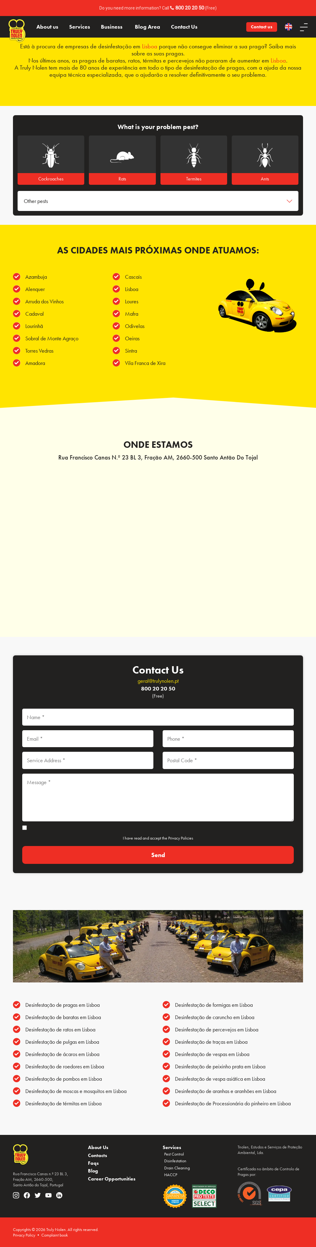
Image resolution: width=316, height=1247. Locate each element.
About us (47, 27)
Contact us (261, 27)
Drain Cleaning (177, 1168)
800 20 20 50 (189, 8)
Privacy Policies (180, 838)
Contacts (97, 1155)
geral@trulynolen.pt (158, 680)
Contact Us (184, 27)
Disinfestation (175, 1161)
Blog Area (147, 27)
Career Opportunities (111, 1179)
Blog (93, 1171)
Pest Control (174, 1154)
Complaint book (54, 1235)
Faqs (93, 1163)
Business (112, 27)
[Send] (158, 855)
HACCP (170, 1174)
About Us (98, 1147)
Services (79, 27)
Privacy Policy (24, 1235)
